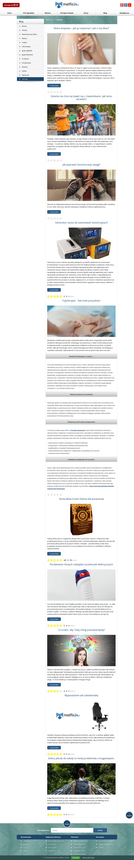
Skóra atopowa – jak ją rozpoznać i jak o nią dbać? (81, 28)
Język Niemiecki (27, 55)
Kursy (86, 13)
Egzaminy (26, 844)
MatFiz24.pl (49, 20)
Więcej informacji (88, 857)
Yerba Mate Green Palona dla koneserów (81, 499)
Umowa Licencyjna (79, 847)
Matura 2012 (52, 851)
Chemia (24, 30)
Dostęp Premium (66, 13)
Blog (105, 13)
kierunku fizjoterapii (78, 430)
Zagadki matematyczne (106, 844)
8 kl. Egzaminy (28, 13)
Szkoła (24, 71)
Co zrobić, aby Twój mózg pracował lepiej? (81, 630)
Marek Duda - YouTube (106, 841)
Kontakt (101, 847)
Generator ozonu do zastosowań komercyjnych (81, 222)
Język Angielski (27, 51)
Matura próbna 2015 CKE (56, 841)
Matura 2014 (52, 844)
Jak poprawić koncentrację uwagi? (81, 164)
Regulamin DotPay (79, 851)
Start (9, 13)
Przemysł (25, 59)
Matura (48, 13)
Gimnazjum (26, 841)
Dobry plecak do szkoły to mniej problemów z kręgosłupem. (81, 758)
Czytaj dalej (54, 85)
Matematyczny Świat (29, 34)
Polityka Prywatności (80, 844)
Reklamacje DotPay (79, 854)
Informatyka (26, 46)
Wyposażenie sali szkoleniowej (81, 695)
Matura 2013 (52, 847)
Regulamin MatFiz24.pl (80, 841)
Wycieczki (25, 75)
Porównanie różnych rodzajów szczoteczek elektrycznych (81, 564)
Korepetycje (26, 63)
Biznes (24, 26)
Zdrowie (25, 79)
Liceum (25, 847)
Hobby (24, 42)
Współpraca (124, 13)
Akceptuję (75, 857)
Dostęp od (11, 5)
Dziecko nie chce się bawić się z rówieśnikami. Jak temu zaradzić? (81, 98)
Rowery (25, 67)
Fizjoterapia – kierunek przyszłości (81, 300)
